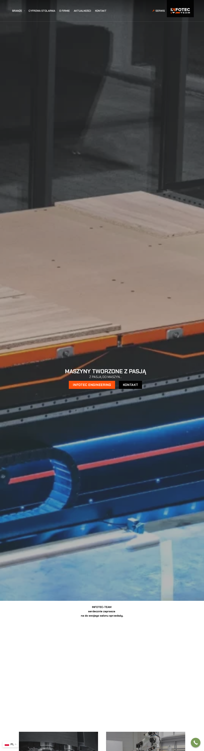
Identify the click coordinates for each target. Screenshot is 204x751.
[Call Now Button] (196, 743)
